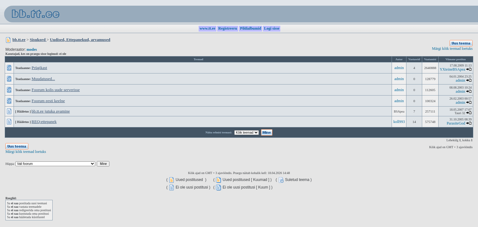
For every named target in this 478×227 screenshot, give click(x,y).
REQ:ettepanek (44, 121)
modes (31, 49)
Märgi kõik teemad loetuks (452, 48)
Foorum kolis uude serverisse (56, 89)
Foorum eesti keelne (48, 100)
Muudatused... (43, 78)
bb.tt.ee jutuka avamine (51, 111)
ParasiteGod (456, 123)
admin (399, 68)
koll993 (399, 121)
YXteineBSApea (452, 69)
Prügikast (39, 67)
